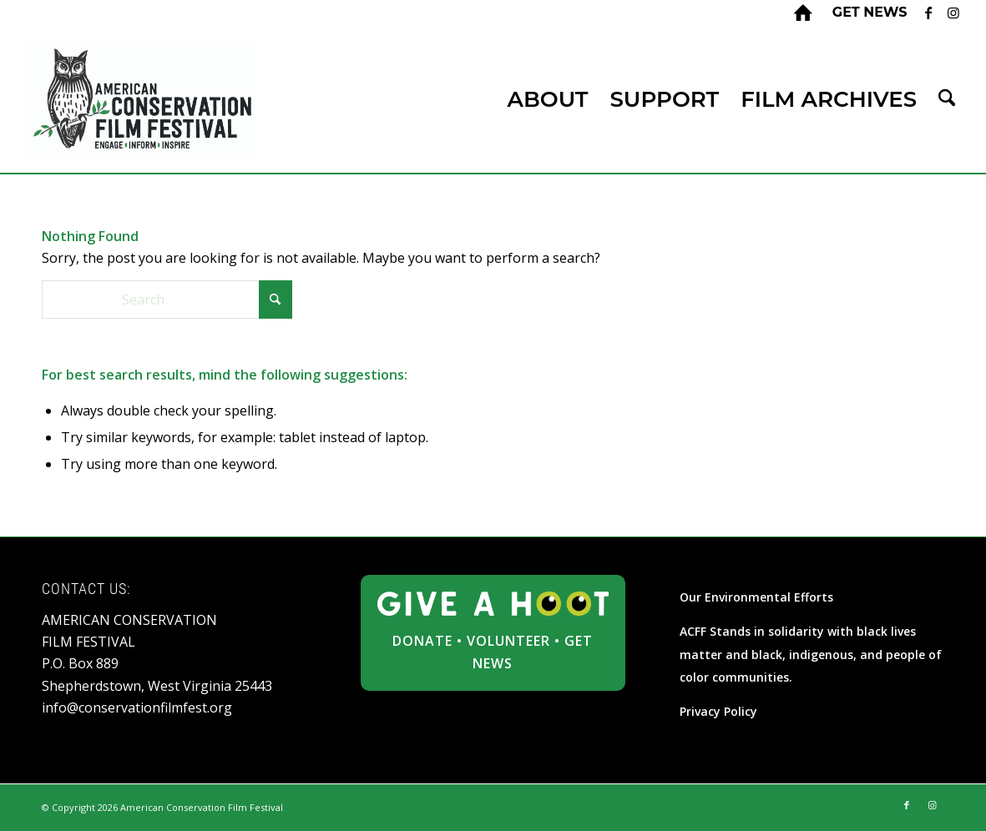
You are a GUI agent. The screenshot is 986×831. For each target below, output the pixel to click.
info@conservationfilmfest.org (137, 707)
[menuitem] (866, 12)
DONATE (422, 641)
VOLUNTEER (508, 641)
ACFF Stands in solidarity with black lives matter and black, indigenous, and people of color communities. (811, 654)
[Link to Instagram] (953, 12)
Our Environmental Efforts (756, 597)
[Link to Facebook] (928, 12)
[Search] (947, 100)
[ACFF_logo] (142, 100)
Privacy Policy (718, 711)
